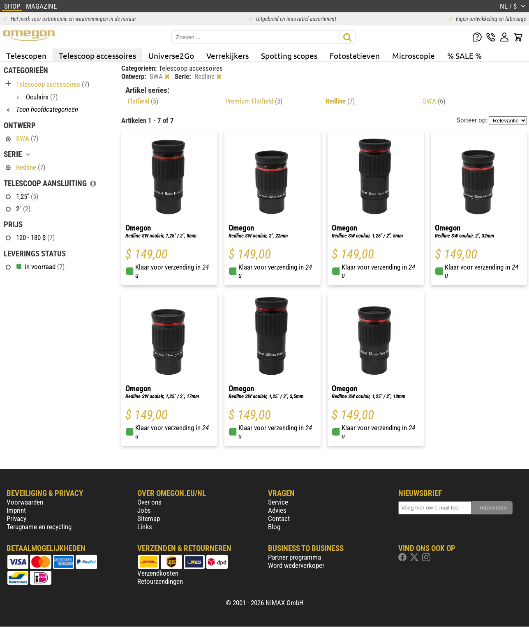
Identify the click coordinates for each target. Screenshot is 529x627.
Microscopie (413, 55)
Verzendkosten (157, 573)
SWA (434, 101)
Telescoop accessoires (97, 55)
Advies (277, 510)
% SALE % (464, 55)
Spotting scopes (289, 55)
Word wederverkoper (296, 565)
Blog (274, 527)
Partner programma (294, 557)
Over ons (149, 502)
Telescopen (26, 55)
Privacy (16, 518)
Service (278, 502)
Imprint (16, 510)
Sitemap (148, 518)
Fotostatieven (355, 55)
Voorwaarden (25, 502)
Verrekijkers (227, 55)
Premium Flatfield (253, 101)
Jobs (144, 510)
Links (144, 527)
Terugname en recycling (39, 527)
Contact (279, 518)
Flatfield (142, 101)
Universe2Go (171, 55)
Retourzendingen (160, 581)
